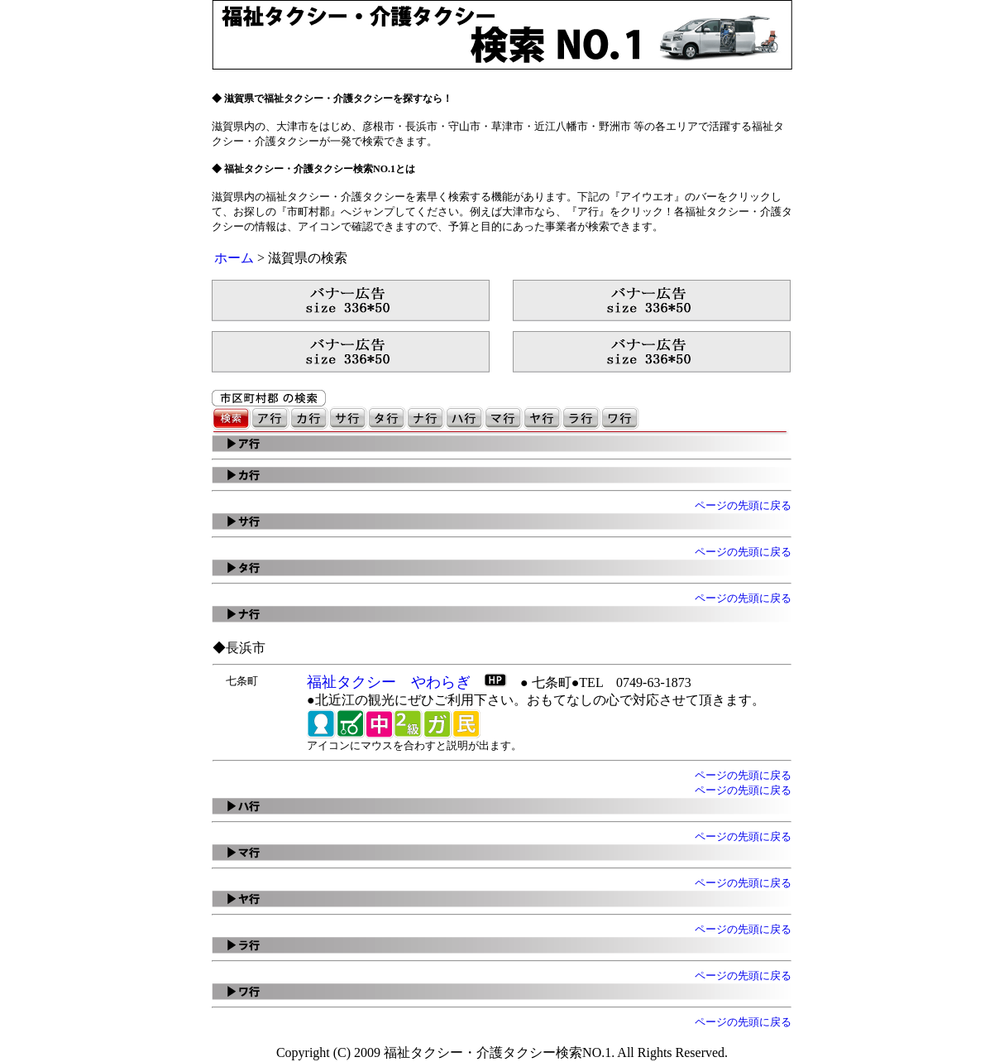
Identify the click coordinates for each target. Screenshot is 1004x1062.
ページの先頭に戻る (743, 505)
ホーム (234, 258)
